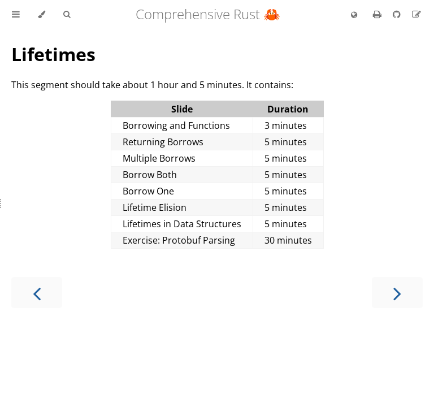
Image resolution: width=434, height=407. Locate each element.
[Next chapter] (397, 292)
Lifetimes (53, 54)
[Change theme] (41, 14)
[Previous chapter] (36, 292)
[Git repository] (397, 14)
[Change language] (354, 15)
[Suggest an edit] (416, 14)
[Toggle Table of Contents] (16, 14)
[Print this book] (378, 14)
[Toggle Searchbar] (66, 14)
